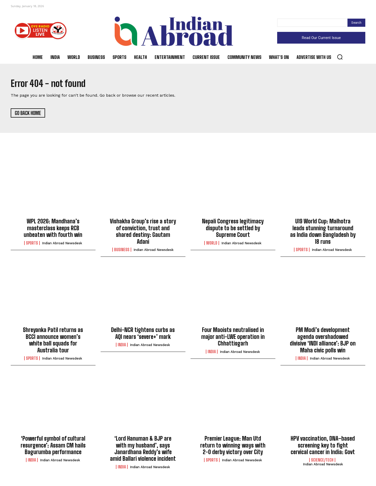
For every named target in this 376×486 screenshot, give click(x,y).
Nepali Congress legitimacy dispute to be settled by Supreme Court (233, 230)
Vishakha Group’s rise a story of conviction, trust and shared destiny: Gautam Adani (143, 233)
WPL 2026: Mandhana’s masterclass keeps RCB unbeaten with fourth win (53, 230)
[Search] (356, 23)
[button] (340, 57)
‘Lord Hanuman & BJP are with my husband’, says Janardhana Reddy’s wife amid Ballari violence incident (143, 450)
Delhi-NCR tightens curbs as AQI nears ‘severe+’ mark (143, 335)
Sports (32, 244)
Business (121, 251)
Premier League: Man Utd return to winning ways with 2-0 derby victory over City (232, 447)
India (122, 346)
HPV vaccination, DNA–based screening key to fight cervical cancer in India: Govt (323, 447)
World (211, 244)
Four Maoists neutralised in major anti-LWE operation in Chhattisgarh (233, 338)
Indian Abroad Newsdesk (62, 245)
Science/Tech (322, 462)
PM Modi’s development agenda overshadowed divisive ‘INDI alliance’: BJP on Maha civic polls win (323, 341)
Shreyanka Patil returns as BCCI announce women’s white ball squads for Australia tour (53, 341)
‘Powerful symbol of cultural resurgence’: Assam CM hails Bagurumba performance (53, 447)
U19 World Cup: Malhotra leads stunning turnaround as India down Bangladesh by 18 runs (323, 233)
